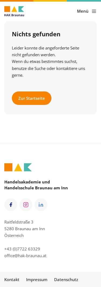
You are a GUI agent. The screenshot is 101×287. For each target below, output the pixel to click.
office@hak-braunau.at (25, 255)
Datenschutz (66, 279)
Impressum (36, 279)
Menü (87, 11)
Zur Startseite (31, 98)
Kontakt (11, 279)
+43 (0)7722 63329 (22, 248)
